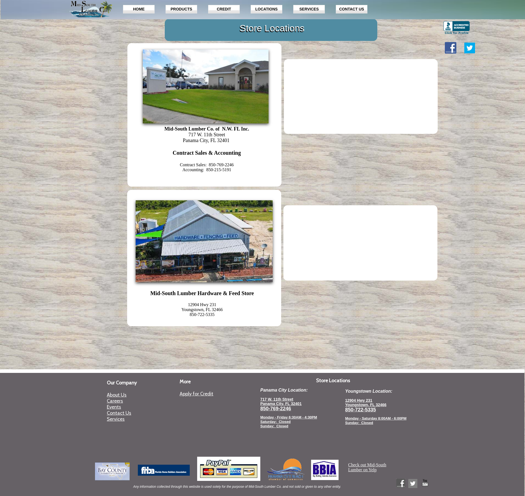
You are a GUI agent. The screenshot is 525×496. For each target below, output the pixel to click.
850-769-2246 (275, 408)
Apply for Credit (196, 394)
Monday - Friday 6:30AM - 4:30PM (288, 417)
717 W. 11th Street (276, 399)
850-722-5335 (360, 409)
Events (114, 407)
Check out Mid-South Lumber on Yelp (367, 467)
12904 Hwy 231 (358, 400)
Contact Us (119, 413)
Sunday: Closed (359, 423)
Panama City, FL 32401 (280, 403)
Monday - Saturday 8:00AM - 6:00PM (375, 418)
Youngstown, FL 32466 (365, 405)
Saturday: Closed (275, 422)
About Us (117, 395)
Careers (115, 401)
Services (116, 419)
